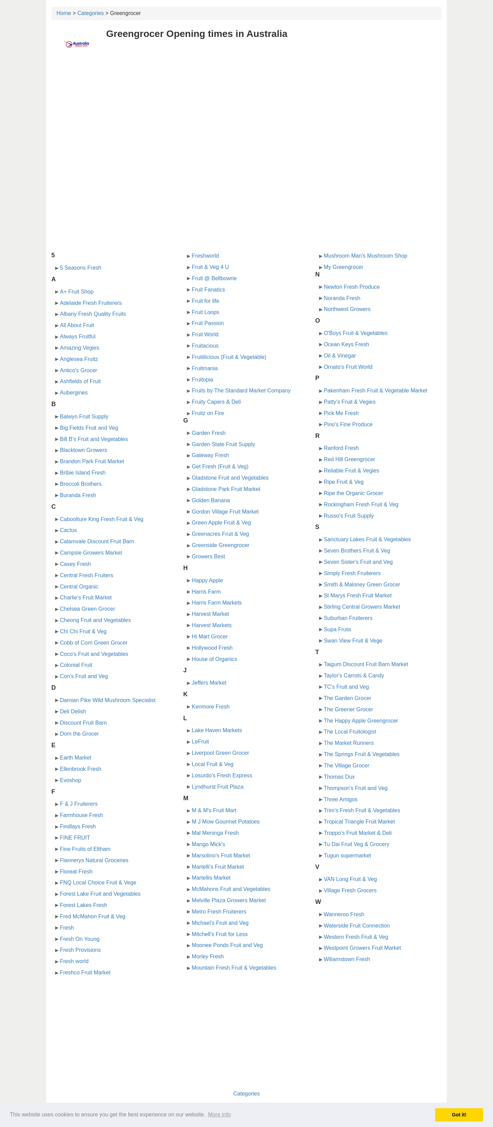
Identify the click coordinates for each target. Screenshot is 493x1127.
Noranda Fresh (342, 298)
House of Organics (214, 659)
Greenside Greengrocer (220, 545)
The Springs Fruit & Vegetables (362, 754)
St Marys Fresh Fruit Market (358, 595)
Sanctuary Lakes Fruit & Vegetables (367, 539)
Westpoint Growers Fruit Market (362, 948)
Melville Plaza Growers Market (229, 900)
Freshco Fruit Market (85, 972)
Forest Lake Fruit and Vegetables (100, 894)
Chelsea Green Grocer (87, 609)
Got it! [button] (459, 1114)
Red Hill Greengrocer (349, 459)
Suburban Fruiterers (348, 618)
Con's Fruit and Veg (84, 676)
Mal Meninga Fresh (215, 833)
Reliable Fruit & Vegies (351, 471)
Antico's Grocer (78, 370)
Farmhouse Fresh (81, 815)
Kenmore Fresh (210, 707)
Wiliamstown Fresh (347, 959)
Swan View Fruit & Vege (353, 641)
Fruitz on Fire (208, 413)
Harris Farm (206, 592)
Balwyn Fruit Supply (84, 416)
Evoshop (70, 780)
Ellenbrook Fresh (80, 769)
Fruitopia (202, 380)
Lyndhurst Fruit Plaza (217, 787)
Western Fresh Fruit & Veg (356, 937)
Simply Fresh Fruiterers (352, 573)
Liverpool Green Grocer (220, 753)
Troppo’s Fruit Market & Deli (358, 833)
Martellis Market (211, 878)
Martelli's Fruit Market (218, 867)
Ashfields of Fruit (80, 381)
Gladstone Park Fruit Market (226, 489)
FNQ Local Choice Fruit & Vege (98, 882)
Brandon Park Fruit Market (92, 461)
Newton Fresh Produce (352, 287)
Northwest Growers (347, 309)
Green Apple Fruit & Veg (221, 523)
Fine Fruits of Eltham (85, 849)
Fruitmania (205, 368)
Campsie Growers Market (91, 553)
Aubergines (74, 393)
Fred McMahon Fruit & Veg (92, 916)
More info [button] (219, 1114)
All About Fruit (77, 325)
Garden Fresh (209, 433)
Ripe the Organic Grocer (353, 493)
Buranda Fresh (78, 495)
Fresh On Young (80, 939)
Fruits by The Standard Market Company (241, 390)
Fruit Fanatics (208, 290)
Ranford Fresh (341, 448)
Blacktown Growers (83, 450)
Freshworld (205, 256)
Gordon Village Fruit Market (225, 512)
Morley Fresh (208, 956)
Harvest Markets (211, 625)
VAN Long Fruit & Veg (350, 879)
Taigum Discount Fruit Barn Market (366, 664)
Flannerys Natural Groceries (94, 860)
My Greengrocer (344, 267)
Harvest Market (210, 614)
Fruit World (205, 334)
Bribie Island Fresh (82, 473)
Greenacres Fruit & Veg (220, 534)
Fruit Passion (208, 323)
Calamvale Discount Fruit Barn (97, 541)
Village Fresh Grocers (350, 890)
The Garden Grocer (347, 698)
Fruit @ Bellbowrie (214, 278)
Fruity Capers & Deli (216, 402)
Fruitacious (205, 346)
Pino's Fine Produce (348, 424)
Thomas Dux (339, 777)
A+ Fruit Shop (76, 292)
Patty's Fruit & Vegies (350, 402)
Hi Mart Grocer (210, 636)
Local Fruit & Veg (212, 764)
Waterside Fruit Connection (357, 926)
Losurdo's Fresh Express (222, 775)
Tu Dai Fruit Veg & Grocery (356, 844)
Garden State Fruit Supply (223, 444)
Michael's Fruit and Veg (220, 923)
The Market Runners (349, 743)
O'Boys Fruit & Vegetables (356, 333)
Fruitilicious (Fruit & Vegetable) (229, 357)
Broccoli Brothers (81, 484)
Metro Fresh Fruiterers (219, 912)
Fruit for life (205, 301)
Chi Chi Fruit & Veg (83, 631)
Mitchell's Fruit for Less (220, 934)
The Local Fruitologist (350, 732)
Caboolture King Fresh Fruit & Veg (101, 519)
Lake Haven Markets (217, 730)
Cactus (68, 530)
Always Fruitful (78, 336)
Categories (90, 13)
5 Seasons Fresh (80, 268)
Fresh (67, 928)
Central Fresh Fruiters (86, 575)
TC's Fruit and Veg (346, 687)
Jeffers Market (209, 683)
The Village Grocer (346, 765)
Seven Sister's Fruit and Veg (358, 562)
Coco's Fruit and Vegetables (94, 654)
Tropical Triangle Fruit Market (359, 822)
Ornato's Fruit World (348, 367)
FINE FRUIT (75, 838)
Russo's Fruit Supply (349, 516)
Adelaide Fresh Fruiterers (91, 303)
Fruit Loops (205, 312)
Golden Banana (211, 500)
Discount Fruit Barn (83, 723)
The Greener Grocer (348, 709)
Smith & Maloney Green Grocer (362, 584)
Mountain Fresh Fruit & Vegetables (234, 968)
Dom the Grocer (79, 734)
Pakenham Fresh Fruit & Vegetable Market (375, 390)
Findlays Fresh (78, 826)
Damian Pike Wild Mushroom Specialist (107, 700)
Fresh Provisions (80, 950)
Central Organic (79, 587)
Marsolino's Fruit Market (221, 855)
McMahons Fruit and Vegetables (231, 889)
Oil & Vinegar (340, 356)
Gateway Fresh (210, 455)
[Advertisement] (246, 108)
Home (63, 13)
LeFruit (200, 741)
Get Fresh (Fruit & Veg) (220, 466)
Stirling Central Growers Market (362, 607)
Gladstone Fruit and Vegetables (230, 478)
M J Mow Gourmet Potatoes (226, 822)
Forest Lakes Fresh (83, 905)
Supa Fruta (337, 629)
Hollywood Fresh (212, 648)
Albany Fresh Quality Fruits (93, 314)
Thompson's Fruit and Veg (356, 788)
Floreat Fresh (76, 872)
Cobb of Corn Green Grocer (93, 643)
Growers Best (208, 556)
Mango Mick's (208, 844)
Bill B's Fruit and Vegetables (94, 439)
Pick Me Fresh (341, 413)
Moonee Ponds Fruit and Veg (227, 945)
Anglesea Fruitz (79, 359)
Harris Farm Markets (217, 603)
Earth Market (75, 758)
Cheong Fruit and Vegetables (95, 620)
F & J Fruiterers (79, 804)
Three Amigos (341, 799)
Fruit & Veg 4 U (210, 267)
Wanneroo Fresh (344, 914)
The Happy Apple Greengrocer (361, 721)
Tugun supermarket (347, 855)
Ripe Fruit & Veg (344, 482)
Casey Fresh (75, 564)
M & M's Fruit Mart (214, 810)
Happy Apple (207, 580)
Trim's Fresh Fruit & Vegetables (362, 810)
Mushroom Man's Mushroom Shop (365, 256)
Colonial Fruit (76, 665)
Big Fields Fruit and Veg (89, 428)
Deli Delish (73, 711)
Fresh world (74, 961)
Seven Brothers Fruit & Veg (357, 551)
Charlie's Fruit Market (86, 597)
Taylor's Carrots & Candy (354, 675)
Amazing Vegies (79, 348)
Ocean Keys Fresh (346, 344)
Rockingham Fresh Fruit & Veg (361, 504)
